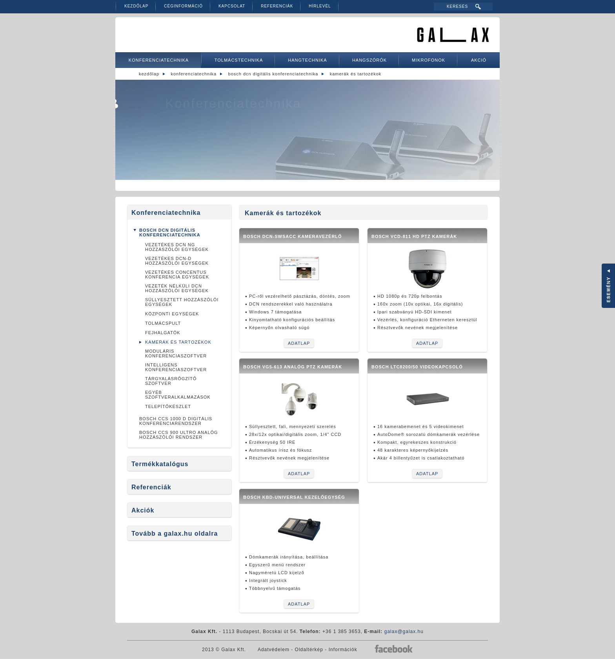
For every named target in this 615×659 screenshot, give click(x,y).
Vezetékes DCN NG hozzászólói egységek (177, 247)
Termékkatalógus (159, 464)
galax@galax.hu (404, 631)
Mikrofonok (428, 60)
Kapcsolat (231, 6)
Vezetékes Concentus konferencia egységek (177, 274)
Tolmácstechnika (239, 60)
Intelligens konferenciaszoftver (176, 367)
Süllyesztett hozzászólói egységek (181, 302)
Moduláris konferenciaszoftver (176, 353)
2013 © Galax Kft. (224, 649)
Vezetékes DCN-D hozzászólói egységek (177, 260)
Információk (343, 649)
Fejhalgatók (162, 332)
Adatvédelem (273, 649)
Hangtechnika (307, 60)
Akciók (142, 510)
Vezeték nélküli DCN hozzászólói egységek (177, 288)
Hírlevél (320, 6)
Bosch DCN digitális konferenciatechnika (273, 73)
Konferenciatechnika (159, 60)
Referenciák (277, 6)
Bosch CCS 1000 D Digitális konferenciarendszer (175, 421)
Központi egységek (172, 313)
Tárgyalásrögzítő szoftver (171, 381)
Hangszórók (369, 60)
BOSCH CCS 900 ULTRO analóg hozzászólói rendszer (178, 434)
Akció (478, 60)
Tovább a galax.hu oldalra (174, 533)
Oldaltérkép (309, 649)
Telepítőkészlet (168, 406)
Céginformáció (183, 6)
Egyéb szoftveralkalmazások (178, 394)
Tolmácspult (163, 323)
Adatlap (299, 343)
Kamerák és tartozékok (356, 73)
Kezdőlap (136, 6)
